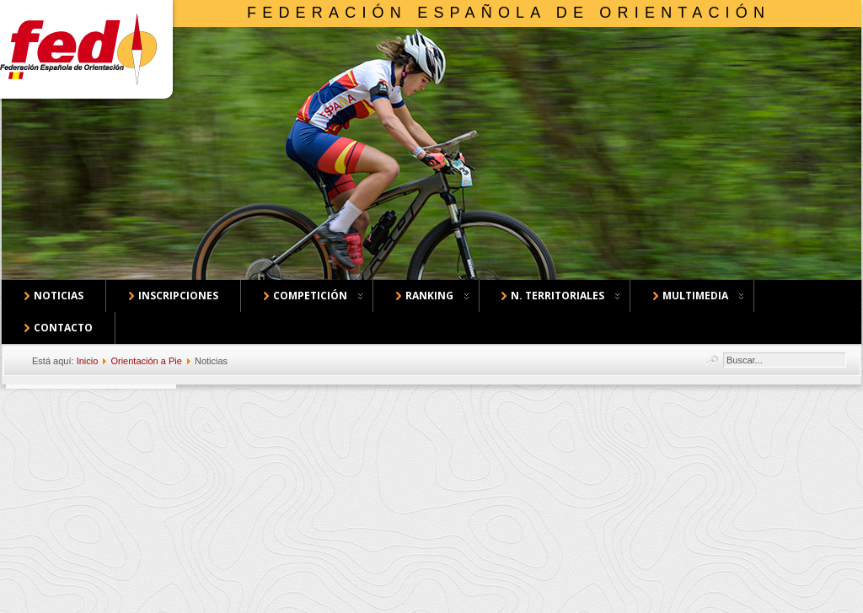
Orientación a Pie (145, 361)
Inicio (88, 361)
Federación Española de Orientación (508, 12)
